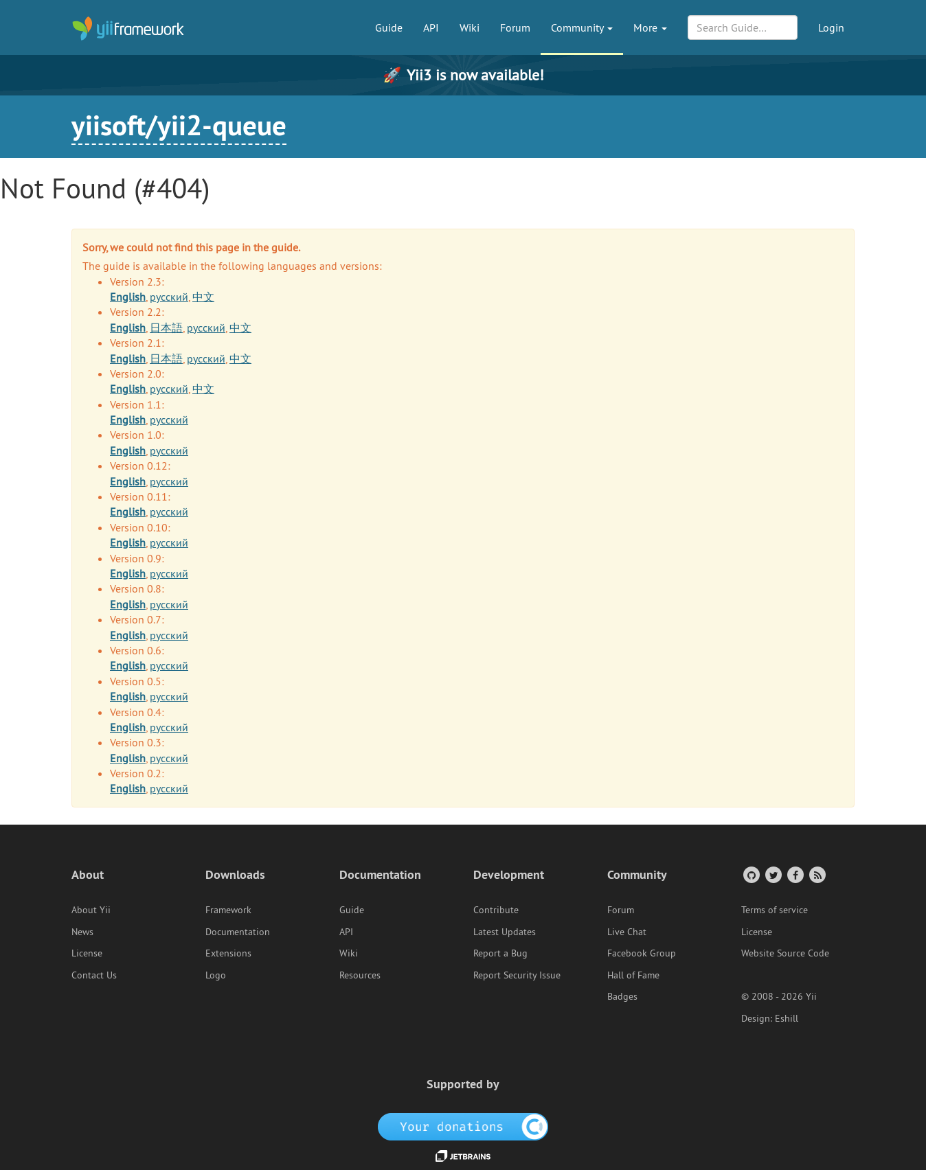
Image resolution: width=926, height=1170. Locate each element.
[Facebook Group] (794, 874)
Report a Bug (500, 953)
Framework (228, 910)
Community (582, 27)
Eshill (786, 1018)
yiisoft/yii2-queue (178, 125)
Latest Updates (504, 932)
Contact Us (94, 975)
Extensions (228, 953)
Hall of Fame (633, 975)
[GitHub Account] (750, 874)
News (82, 932)
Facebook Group (641, 953)
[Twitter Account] (772, 874)
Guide (389, 27)
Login (831, 27)
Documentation (237, 932)
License (86, 953)
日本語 (166, 327)
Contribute (496, 910)
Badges (622, 996)
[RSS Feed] (816, 874)
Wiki (469, 27)
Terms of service (774, 910)
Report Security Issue (517, 975)
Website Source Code (785, 953)
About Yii (91, 910)
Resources (360, 975)
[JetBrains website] (463, 1155)
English (128, 296)
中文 (203, 296)
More (650, 27)
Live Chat (626, 932)
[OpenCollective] (463, 1125)
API (431, 27)
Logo (215, 975)
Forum (515, 27)
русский (169, 296)
